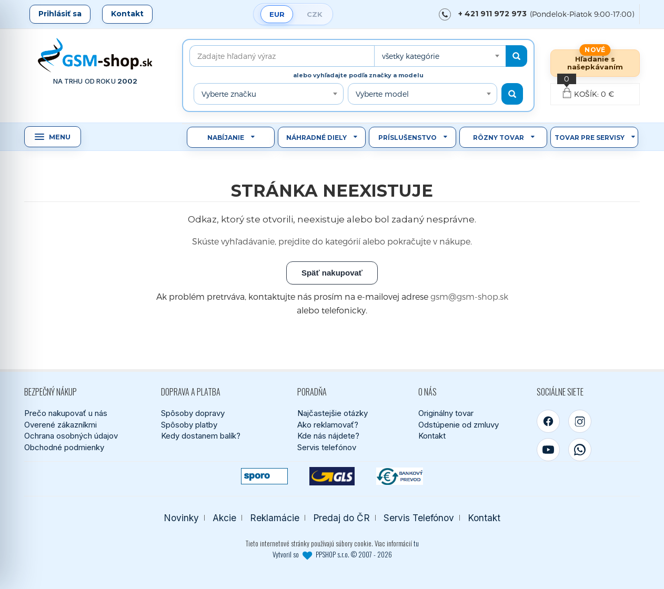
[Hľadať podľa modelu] (512, 94)
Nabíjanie (225, 137)
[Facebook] (548, 421)
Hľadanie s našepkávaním (595, 63)
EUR (277, 14)
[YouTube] (548, 449)
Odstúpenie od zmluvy (458, 425)
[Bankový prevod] (399, 476)
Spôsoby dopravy (193, 413)
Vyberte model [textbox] (382, 93)
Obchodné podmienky (64, 447)
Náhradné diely (316, 137)
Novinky (181, 518)
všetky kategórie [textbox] (410, 56)
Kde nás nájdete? (328, 436)
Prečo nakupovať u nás (65, 413)
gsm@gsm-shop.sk (469, 296)
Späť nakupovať (332, 272)
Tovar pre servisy (590, 137)
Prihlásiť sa (60, 13)
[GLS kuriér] (332, 476)
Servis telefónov (326, 447)
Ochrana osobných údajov (71, 436)
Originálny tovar (446, 413)
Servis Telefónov (419, 518)
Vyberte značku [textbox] (229, 93)
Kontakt (127, 13)
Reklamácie (274, 518)
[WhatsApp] (579, 449)
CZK (315, 14)
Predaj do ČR (341, 518)
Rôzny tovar (498, 137)
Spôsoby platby (189, 425)
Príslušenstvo (407, 137)
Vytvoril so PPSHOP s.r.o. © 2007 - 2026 (332, 554)
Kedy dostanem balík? (200, 436)
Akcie (224, 518)
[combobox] (440, 56)
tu (416, 543)
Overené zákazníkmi (60, 425)
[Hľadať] (516, 56)
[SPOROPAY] (264, 476)
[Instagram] (579, 421)
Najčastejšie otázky (332, 413)
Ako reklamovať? (327, 425)
